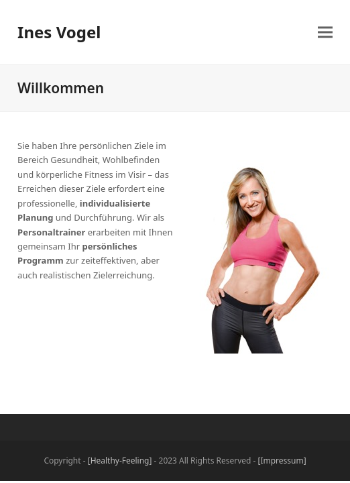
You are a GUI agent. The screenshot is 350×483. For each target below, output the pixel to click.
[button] (325, 32)
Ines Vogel (59, 32)
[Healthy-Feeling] (120, 460)
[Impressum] (282, 460)
